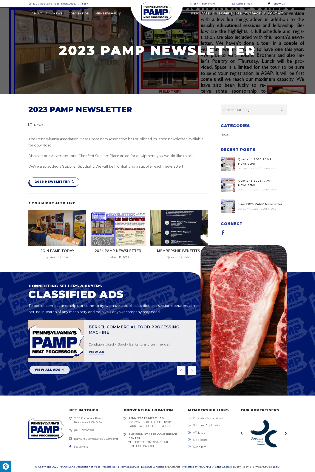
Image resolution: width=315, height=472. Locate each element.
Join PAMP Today (57, 251)
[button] (54, 182)
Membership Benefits (178, 251)
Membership (108, 13)
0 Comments (268, 168)
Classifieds (222, 13)
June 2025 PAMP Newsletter (260, 204)
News (58, 13)
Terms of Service (262, 466)
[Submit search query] (282, 109)
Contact (275, 13)
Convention (79, 13)
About (39, 13)
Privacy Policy (240, 466)
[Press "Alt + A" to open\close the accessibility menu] (5, 466)
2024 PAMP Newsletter (118, 251)
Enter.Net (174, 466)
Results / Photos (250, 13)
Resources (200, 13)
